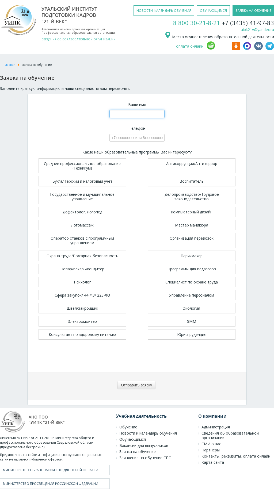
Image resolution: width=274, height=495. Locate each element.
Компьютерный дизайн (191, 211)
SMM (191, 321)
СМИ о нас (211, 443)
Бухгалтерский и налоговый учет (82, 181)
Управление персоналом (191, 295)
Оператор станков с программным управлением (82, 240)
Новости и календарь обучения (148, 433)
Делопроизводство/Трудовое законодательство (192, 196)
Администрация (215, 426)
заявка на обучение (253, 10)
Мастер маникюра (191, 225)
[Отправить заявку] (136, 385)
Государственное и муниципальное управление (82, 196)
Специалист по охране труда (191, 282)
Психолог (82, 282)
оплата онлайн (189, 46)
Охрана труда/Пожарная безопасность (82, 255)
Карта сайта (212, 462)
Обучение (128, 426)
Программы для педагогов (192, 268)
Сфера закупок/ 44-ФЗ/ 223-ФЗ (82, 295)
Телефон (137, 128)
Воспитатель (192, 181)
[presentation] (137, 356)
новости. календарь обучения (163, 10)
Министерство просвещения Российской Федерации (50, 483)
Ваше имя (137, 104)
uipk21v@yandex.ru (257, 29)
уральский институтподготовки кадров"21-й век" (69, 15)
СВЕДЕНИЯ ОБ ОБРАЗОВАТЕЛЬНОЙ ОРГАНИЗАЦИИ (78, 39)
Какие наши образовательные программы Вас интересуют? (137, 152)
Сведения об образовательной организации (230, 435)
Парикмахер (192, 255)
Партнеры (210, 449)
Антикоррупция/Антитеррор (191, 163)
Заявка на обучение (137, 451)
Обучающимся (132, 439)
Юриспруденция (191, 334)
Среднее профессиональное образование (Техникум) (82, 166)
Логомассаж (82, 225)
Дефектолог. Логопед (82, 211)
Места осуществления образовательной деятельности (219, 36)
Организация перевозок (192, 238)
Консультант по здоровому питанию (82, 334)
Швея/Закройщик (82, 308)
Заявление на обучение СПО (145, 457)
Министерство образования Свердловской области (50, 470)
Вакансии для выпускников (143, 445)
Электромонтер (82, 321)
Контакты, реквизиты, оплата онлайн (235, 456)
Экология (191, 308)
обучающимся (213, 10)
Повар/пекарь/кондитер (82, 268)
